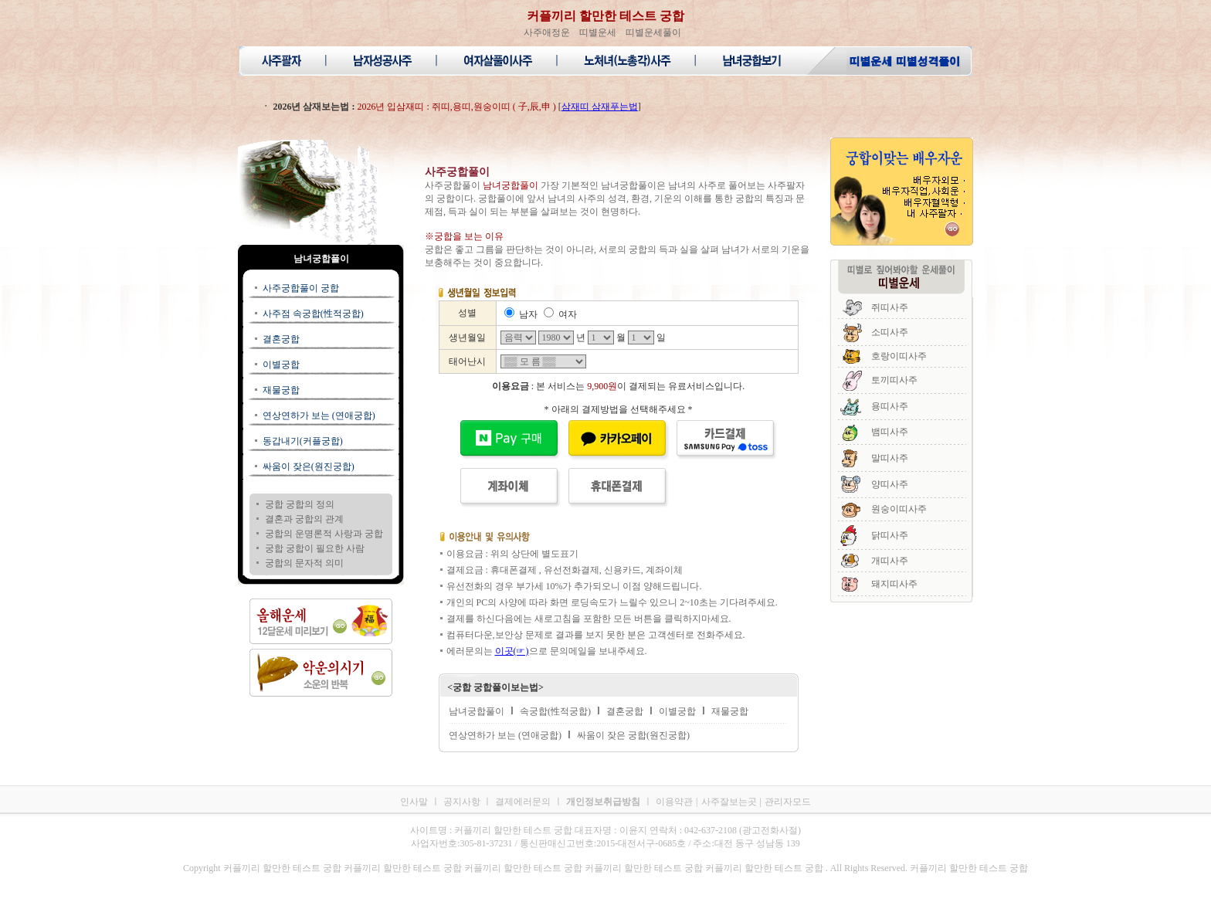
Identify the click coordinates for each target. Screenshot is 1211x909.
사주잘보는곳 (729, 801)
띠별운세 (597, 32)
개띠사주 (889, 560)
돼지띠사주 (894, 583)
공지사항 (463, 801)
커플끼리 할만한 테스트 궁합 (605, 15)
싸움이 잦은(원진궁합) (308, 466)
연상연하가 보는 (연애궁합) (319, 415)
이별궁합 (281, 364)
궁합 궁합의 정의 (299, 504)
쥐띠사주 (889, 307)
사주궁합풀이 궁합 (301, 288)
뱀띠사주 (889, 431)
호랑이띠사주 (899, 356)
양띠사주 (889, 484)
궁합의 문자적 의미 (304, 563)
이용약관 (674, 801)
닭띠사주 (889, 535)
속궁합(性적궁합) (555, 711)
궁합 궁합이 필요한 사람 (315, 548)
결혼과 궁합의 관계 (304, 519)
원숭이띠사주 (899, 509)
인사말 (414, 801)
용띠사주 (889, 406)
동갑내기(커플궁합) (303, 441)
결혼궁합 (281, 339)
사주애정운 (547, 32)
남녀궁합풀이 (476, 711)
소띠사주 (889, 332)
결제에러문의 (523, 801)
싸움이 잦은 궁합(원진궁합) (633, 735)
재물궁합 (281, 390)
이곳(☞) (512, 651)
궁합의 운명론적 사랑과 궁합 (324, 533)
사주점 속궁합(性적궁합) (313, 313)
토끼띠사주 (894, 380)
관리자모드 (788, 801)
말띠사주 (889, 458)
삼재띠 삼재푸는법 (599, 106)
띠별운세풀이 (653, 32)
